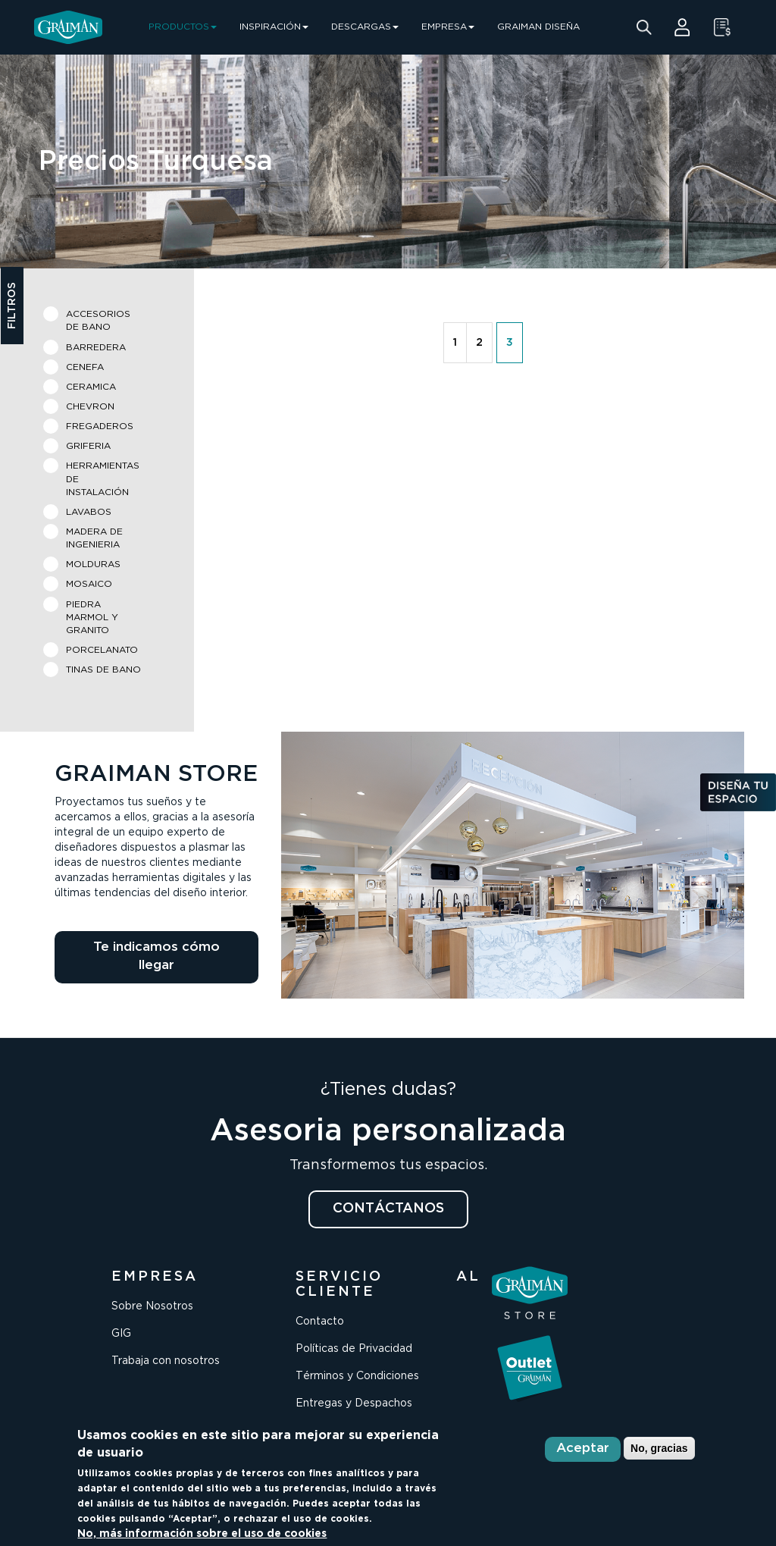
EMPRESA (447, 27)
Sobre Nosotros (152, 1306)
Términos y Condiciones (357, 1376)
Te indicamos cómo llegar (156, 956)
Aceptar (582, 1448)
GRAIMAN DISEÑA (538, 27)
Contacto (320, 1321)
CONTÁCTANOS (388, 1209)
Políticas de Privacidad (354, 1348)
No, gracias (658, 1448)
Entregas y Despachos (354, 1403)
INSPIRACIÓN (273, 27)
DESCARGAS (365, 27)
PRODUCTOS (183, 27)
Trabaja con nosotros (165, 1361)
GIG (121, 1333)
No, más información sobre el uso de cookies (202, 1533)
